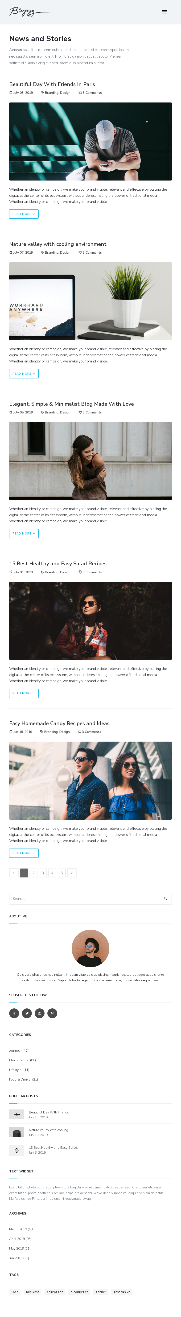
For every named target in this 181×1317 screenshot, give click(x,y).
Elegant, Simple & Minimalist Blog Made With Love (71, 404)
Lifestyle (15, 1070)
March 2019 (18, 1229)
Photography (18, 1060)
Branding (51, 92)
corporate (55, 1292)
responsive (122, 1292)
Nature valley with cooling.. (49, 1130)
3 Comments (92, 92)
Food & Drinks (19, 1079)
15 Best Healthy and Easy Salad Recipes (58, 563)
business (32, 1292)
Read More (23, 214)
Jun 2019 (15, 1258)
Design (65, 92)
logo (15, 1292)
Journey (15, 1050)
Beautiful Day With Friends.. (49, 1112)
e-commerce (79, 1292)
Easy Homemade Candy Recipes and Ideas (59, 723)
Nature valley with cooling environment (58, 244)
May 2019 (16, 1248)
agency (101, 1292)
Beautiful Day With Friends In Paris (52, 84)
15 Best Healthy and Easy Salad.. (53, 1147)
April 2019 (17, 1239)
